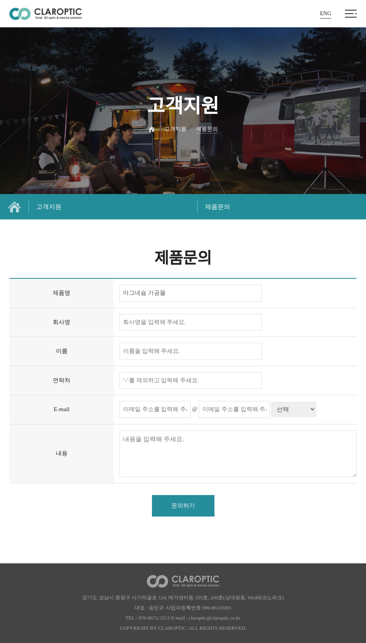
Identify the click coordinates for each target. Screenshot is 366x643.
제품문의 (217, 206)
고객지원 (48, 206)
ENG (325, 13)
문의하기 (183, 505)
